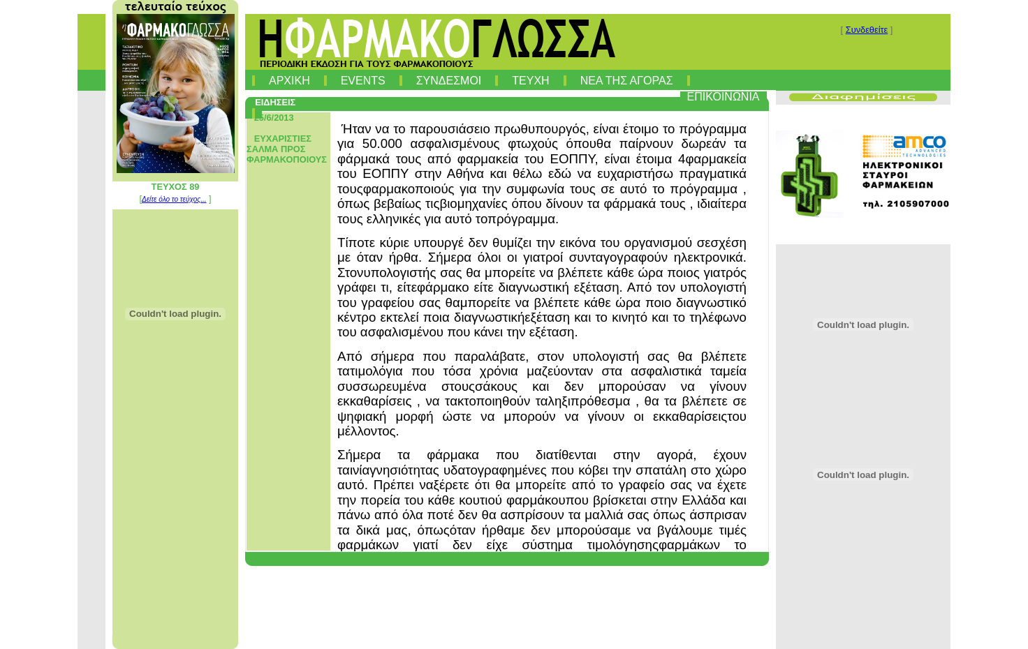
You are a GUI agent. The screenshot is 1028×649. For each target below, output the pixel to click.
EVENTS (363, 81)
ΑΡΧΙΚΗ (289, 81)
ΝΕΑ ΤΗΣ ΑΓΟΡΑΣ (626, 81)
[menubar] (510, 94)
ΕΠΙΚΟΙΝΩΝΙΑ (723, 97)
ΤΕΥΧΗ (530, 81)
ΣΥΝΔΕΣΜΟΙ (449, 81)
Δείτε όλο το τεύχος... (174, 199)
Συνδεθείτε (867, 29)
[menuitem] (253, 78)
